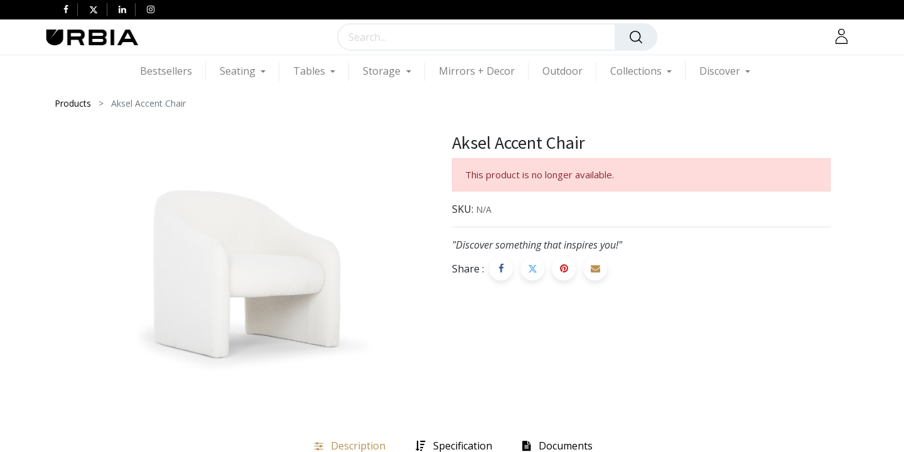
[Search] (636, 37)
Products (73, 103)
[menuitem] (173, 71)
